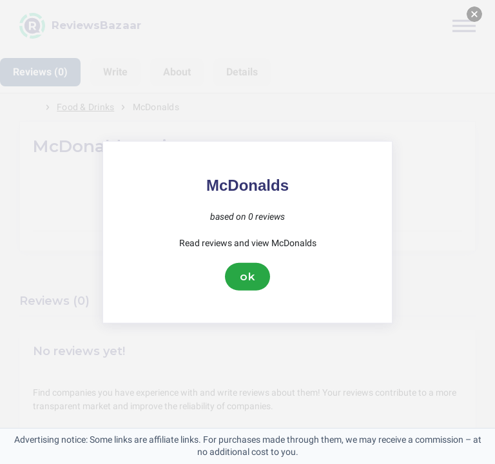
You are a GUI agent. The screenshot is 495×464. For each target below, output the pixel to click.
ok (247, 276)
